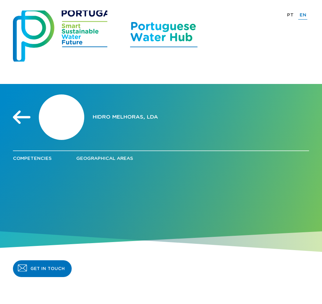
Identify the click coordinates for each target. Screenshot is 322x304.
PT (290, 15)
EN (303, 15)
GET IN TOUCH (47, 269)
